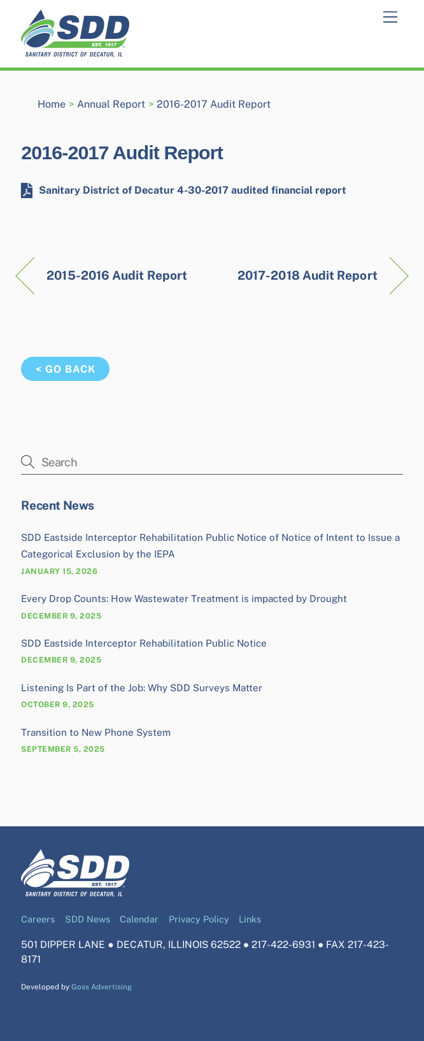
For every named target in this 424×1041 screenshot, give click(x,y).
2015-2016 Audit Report (116, 275)
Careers (38, 919)
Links (250, 919)
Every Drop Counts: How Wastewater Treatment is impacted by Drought (184, 598)
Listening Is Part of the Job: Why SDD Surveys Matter (141, 687)
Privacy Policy (199, 919)
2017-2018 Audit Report (307, 275)
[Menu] (390, 17)
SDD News (87, 919)
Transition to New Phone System (96, 732)
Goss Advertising (101, 986)
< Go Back (65, 369)
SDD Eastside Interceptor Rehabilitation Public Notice (144, 643)
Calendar (139, 919)
